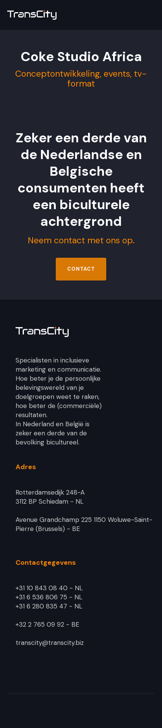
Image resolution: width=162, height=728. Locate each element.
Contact (81, 269)
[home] (58, 15)
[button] (149, 15)
